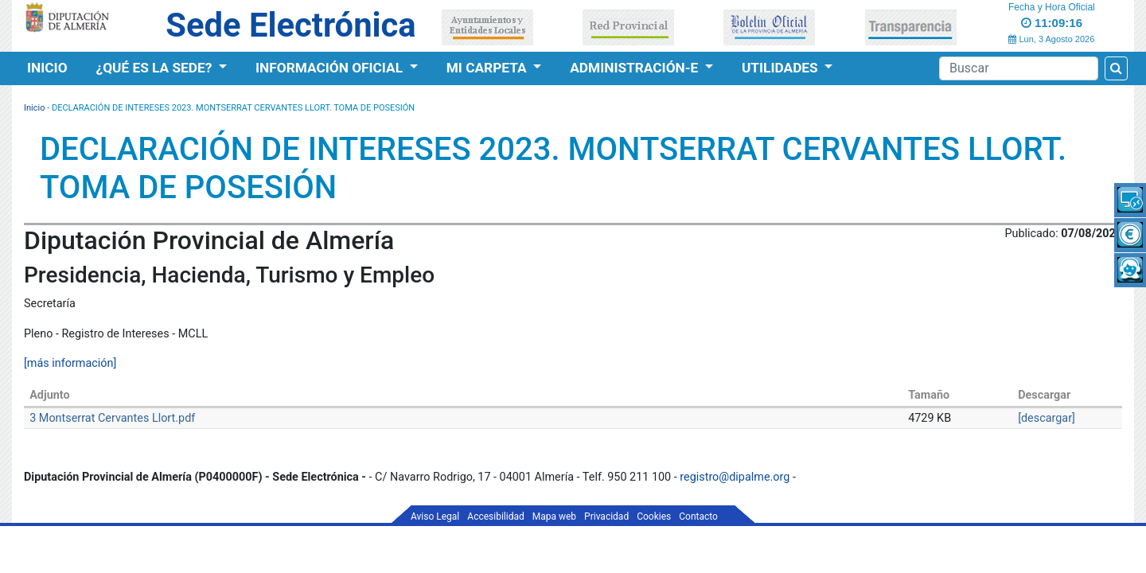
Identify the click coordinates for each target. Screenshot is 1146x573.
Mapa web (554, 516)
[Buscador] (1018, 68)
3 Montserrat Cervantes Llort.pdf (112, 418)
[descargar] (1046, 418)
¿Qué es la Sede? (156, 68)
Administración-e (635, 68)
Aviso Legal (435, 516)
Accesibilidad (495, 516)
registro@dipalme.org (734, 477)
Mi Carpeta (488, 68)
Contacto (698, 516)
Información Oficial (330, 68)
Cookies (654, 516)
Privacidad (606, 516)
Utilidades (781, 68)
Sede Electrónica (290, 25)
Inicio (47, 68)
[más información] (70, 363)
